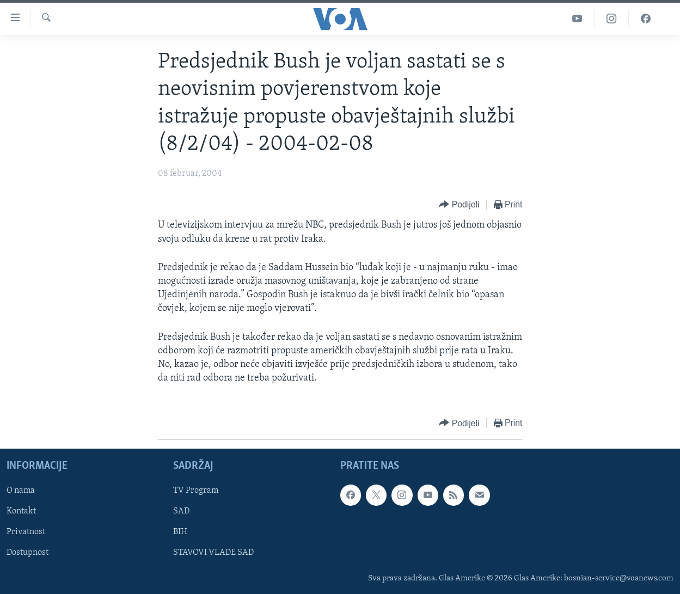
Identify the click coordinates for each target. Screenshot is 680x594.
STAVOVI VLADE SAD (213, 553)
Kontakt (21, 511)
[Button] (459, 205)
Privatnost (26, 532)
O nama (21, 491)
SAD (181, 511)
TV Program (195, 491)
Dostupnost (27, 553)
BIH (180, 532)
